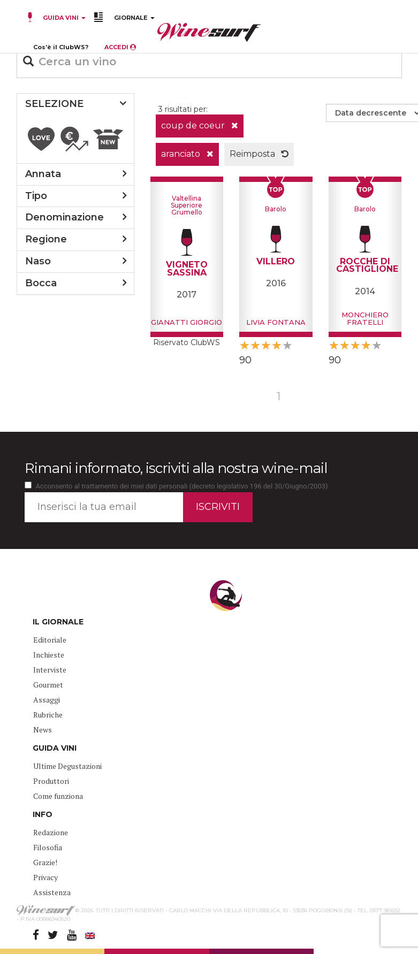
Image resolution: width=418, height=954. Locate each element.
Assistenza (52, 892)
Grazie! (45, 862)
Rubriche (48, 714)
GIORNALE (134, 17)
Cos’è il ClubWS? (60, 47)
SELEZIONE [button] (54, 104)
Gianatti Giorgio (186, 322)
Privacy (45, 877)
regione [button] (46, 239)
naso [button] (38, 261)
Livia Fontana (276, 322)
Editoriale (49, 640)
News (42, 729)
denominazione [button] (64, 217)
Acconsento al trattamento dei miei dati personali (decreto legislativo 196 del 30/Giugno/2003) (182, 486)
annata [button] (43, 174)
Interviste (49, 670)
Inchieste (48, 655)
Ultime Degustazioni (67, 766)
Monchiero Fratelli (365, 318)
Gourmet (48, 685)
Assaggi (46, 699)
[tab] (75, 104)
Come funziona (58, 796)
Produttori (51, 781)
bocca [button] (41, 283)
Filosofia (47, 847)
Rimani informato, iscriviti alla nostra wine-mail (176, 468)
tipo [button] (36, 196)
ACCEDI (120, 47)
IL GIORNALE (58, 622)
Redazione (50, 832)
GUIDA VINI (63, 17)
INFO (42, 814)
